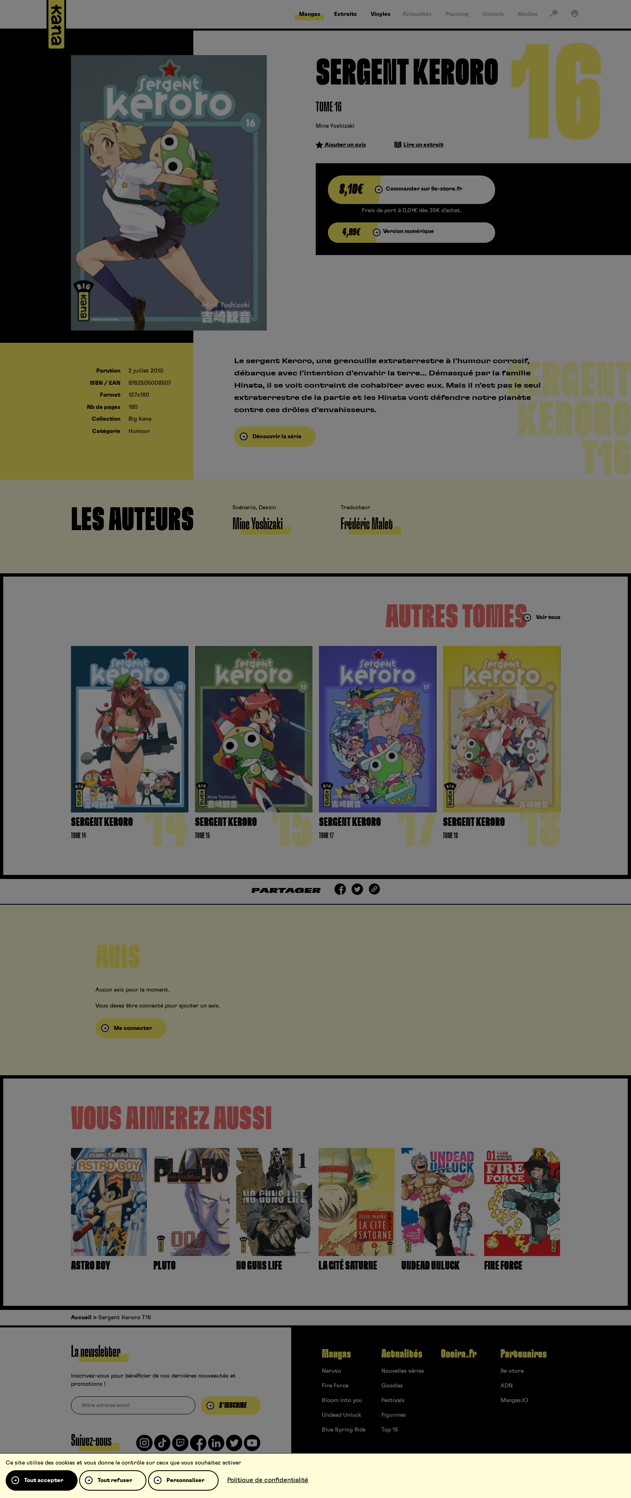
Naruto (331, 1371)
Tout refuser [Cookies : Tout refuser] (114, 1480)
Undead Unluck (341, 1415)
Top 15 (389, 1430)
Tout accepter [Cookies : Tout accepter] (43, 1480)
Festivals (393, 1400)
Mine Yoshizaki (335, 126)
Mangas (336, 1354)
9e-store (512, 1371)
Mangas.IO (514, 1400)
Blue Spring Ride (343, 1430)
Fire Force (335, 1386)
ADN (506, 1386)
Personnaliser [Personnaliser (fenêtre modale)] (185, 1480)
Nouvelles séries (402, 1371)
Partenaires (523, 1354)
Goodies (392, 1386)
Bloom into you (342, 1400)
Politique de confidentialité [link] (267, 1480)
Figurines (393, 1415)
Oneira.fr (458, 1354)
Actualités (401, 1354)
